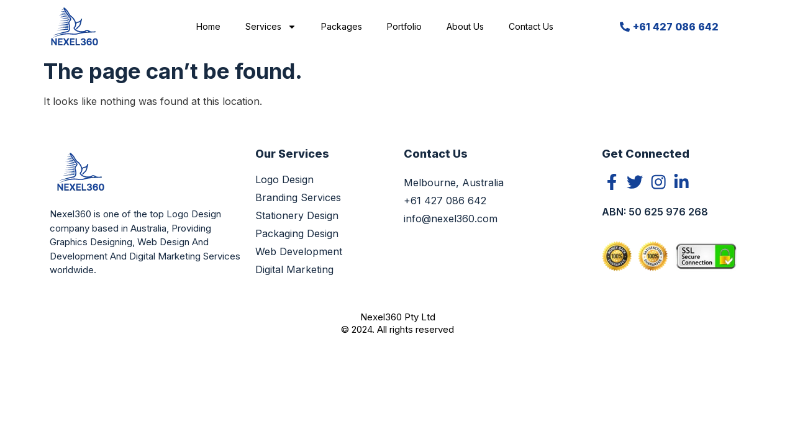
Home (208, 26)
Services (270, 26)
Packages (341, 26)
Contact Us (531, 26)
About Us (465, 26)
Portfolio (404, 26)
